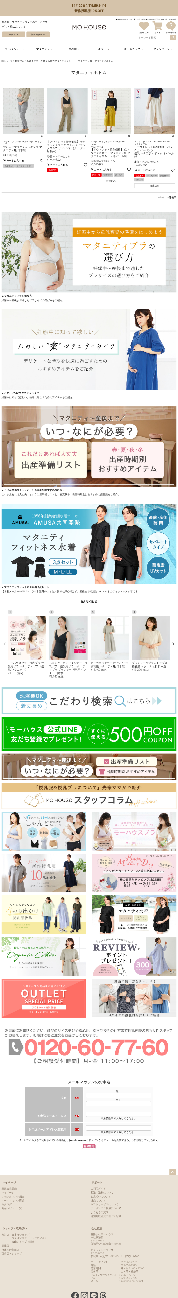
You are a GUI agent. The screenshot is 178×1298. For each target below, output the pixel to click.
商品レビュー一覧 (12, 1208)
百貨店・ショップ (12, 1253)
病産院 (5, 1245)
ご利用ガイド (98, 1188)
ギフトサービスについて (104, 1204)
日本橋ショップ (20, 1234)
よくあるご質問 (99, 1212)
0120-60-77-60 (129, 1262)
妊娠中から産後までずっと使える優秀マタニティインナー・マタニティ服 (53, 61)
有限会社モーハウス (102, 1234)
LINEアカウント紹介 (13, 1196)
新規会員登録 (38, 34)
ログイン (13, 34)
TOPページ (6, 61)
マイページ (9, 1182)
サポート (96, 1182)
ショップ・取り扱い (14, 1228)
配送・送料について (102, 1192)
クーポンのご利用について (106, 1208)
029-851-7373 (129, 1265)
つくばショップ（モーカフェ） (29, 1237)
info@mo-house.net (132, 1281)
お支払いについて (101, 1196)
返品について (98, 1200)
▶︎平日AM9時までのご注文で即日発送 (131, 19)
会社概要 (96, 1228)
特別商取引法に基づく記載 (106, 1216)
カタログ (7, 1204)
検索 (173, 37)
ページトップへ (172, 1172)
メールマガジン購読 (13, 1200)
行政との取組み (10, 1249)
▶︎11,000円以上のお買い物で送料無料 (161, 19)
